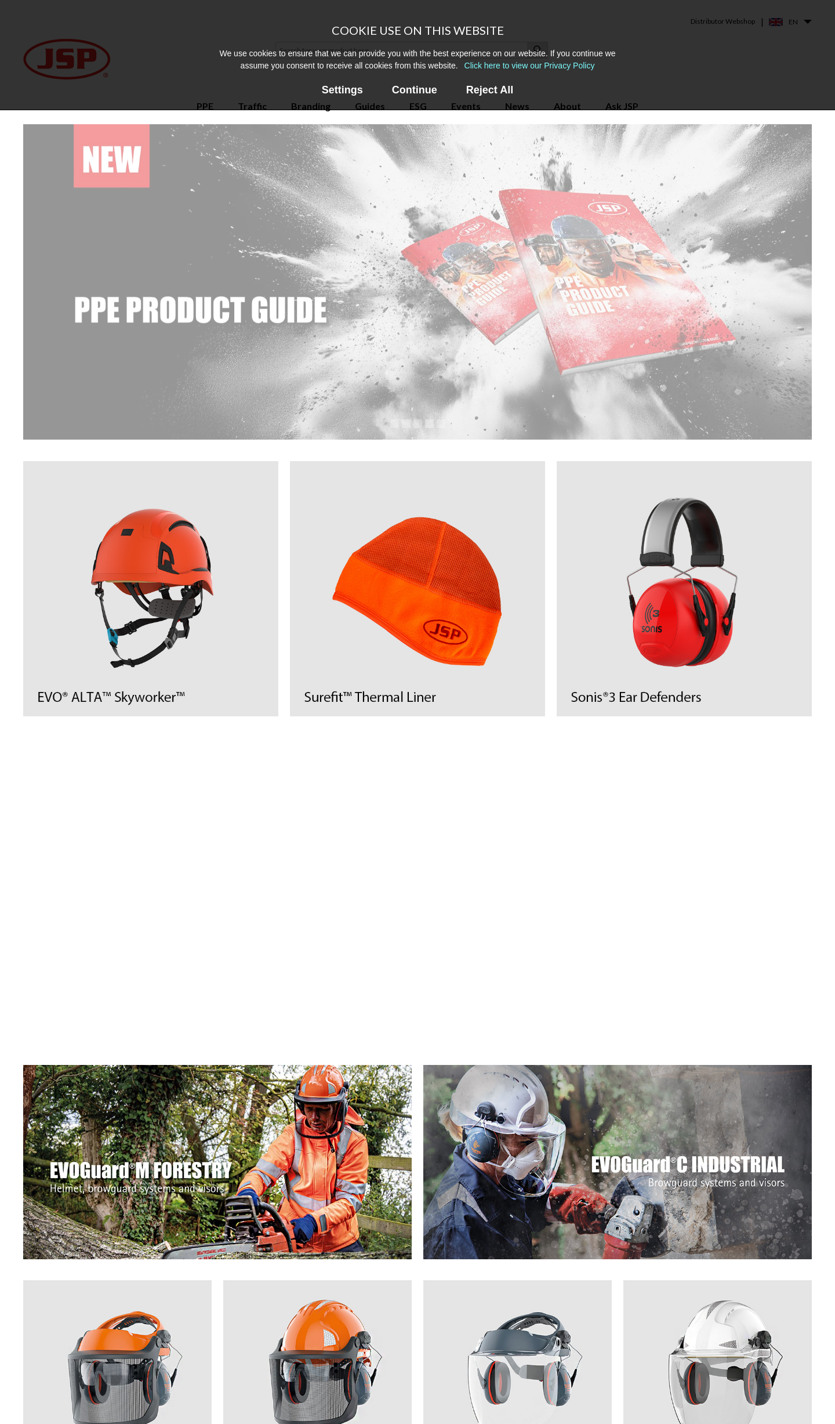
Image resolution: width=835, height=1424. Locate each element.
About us (601, 1336)
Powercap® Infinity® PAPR (344, 1370)
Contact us (604, 1353)
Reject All (489, 90)
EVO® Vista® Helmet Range (347, 1403)
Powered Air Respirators (193, 1403)
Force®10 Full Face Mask (339, 1353)
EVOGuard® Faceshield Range (350, 1387)
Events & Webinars (474, 1365)
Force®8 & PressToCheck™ (344, 1336)
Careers (598, 1387)
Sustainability (608, 1403)
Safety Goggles (176, 1387)
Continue (414, 90)
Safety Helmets (176, 1336)
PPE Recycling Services (481, 1399)
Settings (342, 90)
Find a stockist (610, 1370)
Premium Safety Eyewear (193, 1370)
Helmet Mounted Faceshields (201, 1353)
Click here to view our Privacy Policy (529, 65)
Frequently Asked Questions (491, 1382)
